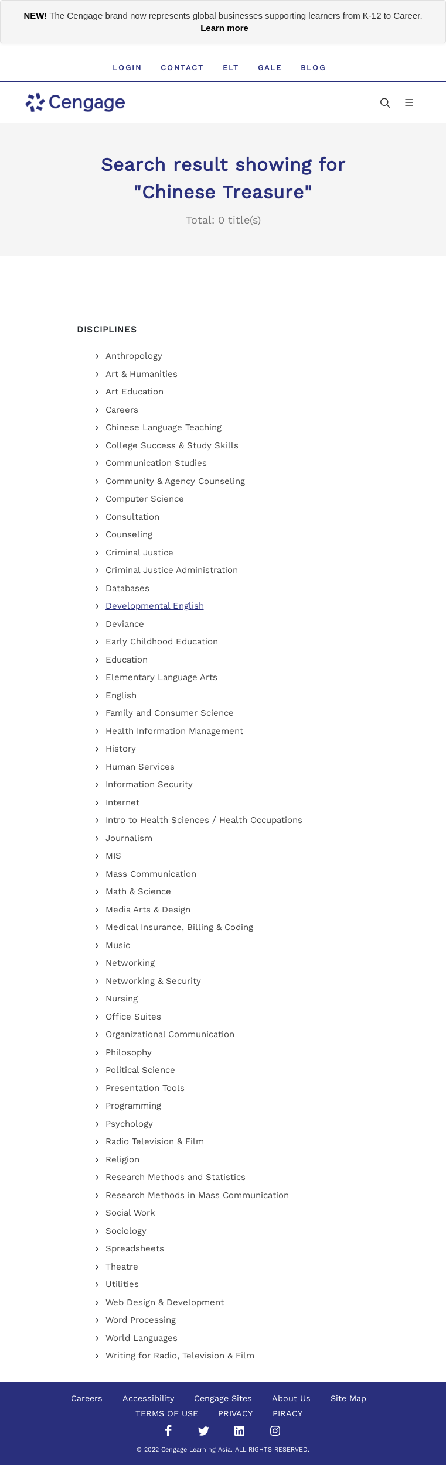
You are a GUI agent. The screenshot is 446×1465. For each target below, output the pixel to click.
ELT (231, 67)
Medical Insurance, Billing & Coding (179, 927)
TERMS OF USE (166, 1413)
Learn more (224, 28)
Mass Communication (150, 874)
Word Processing (140, 1320)
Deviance (124, 624)
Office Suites (133, 1016)
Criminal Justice (139, 552)
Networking (130, 963)
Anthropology (133, 356)
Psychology (129, 1124)
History (120, 748)
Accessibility (148, 1398)
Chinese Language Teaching (163, 427)
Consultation (132, 517)
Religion (122, 1159)
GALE (270, 67)
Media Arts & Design (147, 909)
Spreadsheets (134, 1248)
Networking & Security (153, 981)
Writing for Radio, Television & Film (179, 1355)
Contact (182, 67)
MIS (113, 855)
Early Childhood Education (161, 641)
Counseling (128, 534)
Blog (313, 67)
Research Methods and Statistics (175, 1177)
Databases (127, 588)
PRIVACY (235, 1413)
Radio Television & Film (154, 1141)
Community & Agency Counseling (175, 481)
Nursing (121, 998)
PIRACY (287, 1413)
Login (127, 67)
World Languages (141, 1338)
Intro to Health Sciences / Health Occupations (203, 820)
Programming (133, 1105)
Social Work (130, 1212)
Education (126, 659)
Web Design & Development (164, 1302)
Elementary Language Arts (161, 677)
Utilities (122, 1284)
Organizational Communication (169, 1034)
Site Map (348, 1398)
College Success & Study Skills (172, 445)
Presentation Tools (145, 1088)
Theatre (121, 1266)
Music (117, 945)
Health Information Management (174, 731)
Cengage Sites (223, 1398)
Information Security (149, 784)
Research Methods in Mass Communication (197, 1195)
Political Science (140, 1070)
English (121, 695)
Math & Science (138, 891)
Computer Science (144, 498)
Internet (122, 802)
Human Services (140, 766)
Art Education (134, 391)
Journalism (128, 838)
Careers (121, 409)
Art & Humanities (141, 374)
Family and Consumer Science (169, 713)
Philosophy (128, 1052)
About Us (291, 1398)
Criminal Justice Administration (171, 570)
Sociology (126, 1231)
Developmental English (154, 606)
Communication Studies (156, 463)
